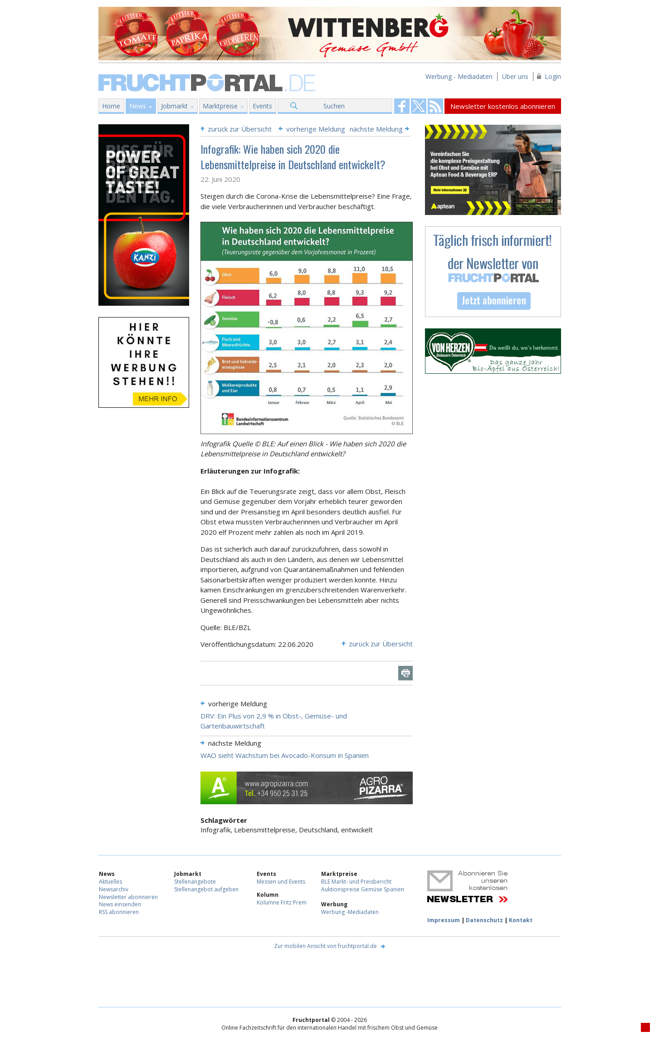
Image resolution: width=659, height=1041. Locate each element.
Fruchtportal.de (208, 82)
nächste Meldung (376, 128)
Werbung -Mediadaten (350, 912)
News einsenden (120, 904)
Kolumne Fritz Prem (282, 902)
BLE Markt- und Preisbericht (356, 881)
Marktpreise (220, 106)
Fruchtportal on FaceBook (402, 106)
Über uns (515, 76)
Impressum (443, 920)
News (137, 106)
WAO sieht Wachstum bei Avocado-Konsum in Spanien (284, 755)
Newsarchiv (113, 889)
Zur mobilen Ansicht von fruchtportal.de (325, 946)
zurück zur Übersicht (240, 128)
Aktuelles (110, 881)
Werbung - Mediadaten (459, 76)
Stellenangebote (195, 881)
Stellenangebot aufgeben (206, 889)
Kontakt (520, 920)
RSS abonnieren (119, 912)
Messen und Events (281, 881)
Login (553, 76)
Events (262, 106)
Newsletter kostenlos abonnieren (502, 106)
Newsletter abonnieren (128, 897)
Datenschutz (484, 920)
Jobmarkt (174, 106)
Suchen (334, 106)
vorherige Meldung (315, 128)
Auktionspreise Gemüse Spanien (362, 889)
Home (111, 106)
